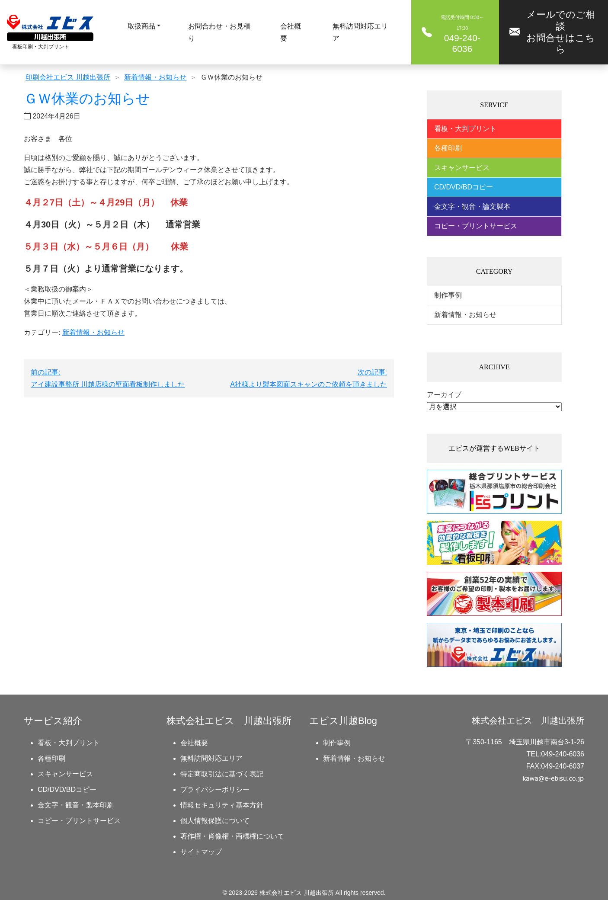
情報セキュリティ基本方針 (221, 805)
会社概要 (290, 32)
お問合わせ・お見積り (219, 32)
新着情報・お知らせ (155, 77)
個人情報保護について (215, 820)
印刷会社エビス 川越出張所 (68, 77)
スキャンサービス (462, 167)
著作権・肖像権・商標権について (232, 836)
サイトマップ (201, 851)
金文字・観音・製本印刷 (76, 805)
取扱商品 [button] (141, 26)
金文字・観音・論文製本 (472, 206)
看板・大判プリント (465, 128)
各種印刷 (448, 148)
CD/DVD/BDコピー (463, 187)
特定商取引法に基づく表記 (221, 774)
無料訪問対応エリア (360, 32)
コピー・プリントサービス (475, 226)
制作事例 (448, 295)
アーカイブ (444, 394)
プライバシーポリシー (215, 789)
